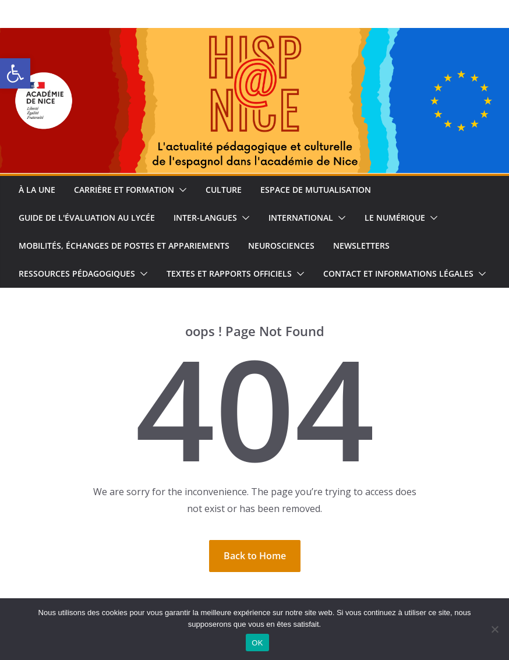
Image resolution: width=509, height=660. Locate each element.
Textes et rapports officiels (229, 273)
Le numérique (395, 217)
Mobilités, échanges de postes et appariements (124, 245)
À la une (37, 189)
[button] (15, 73)
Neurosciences (281, 245)
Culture (224, 189)
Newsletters (361, 245)
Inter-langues (205, 217)
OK (257, 642)
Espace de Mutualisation (315, 189)
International (300, 217)
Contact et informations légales (398, 273)
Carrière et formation (124, 189)
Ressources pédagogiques (77, 273)
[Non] (494, 629)
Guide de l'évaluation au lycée (87, 217)
